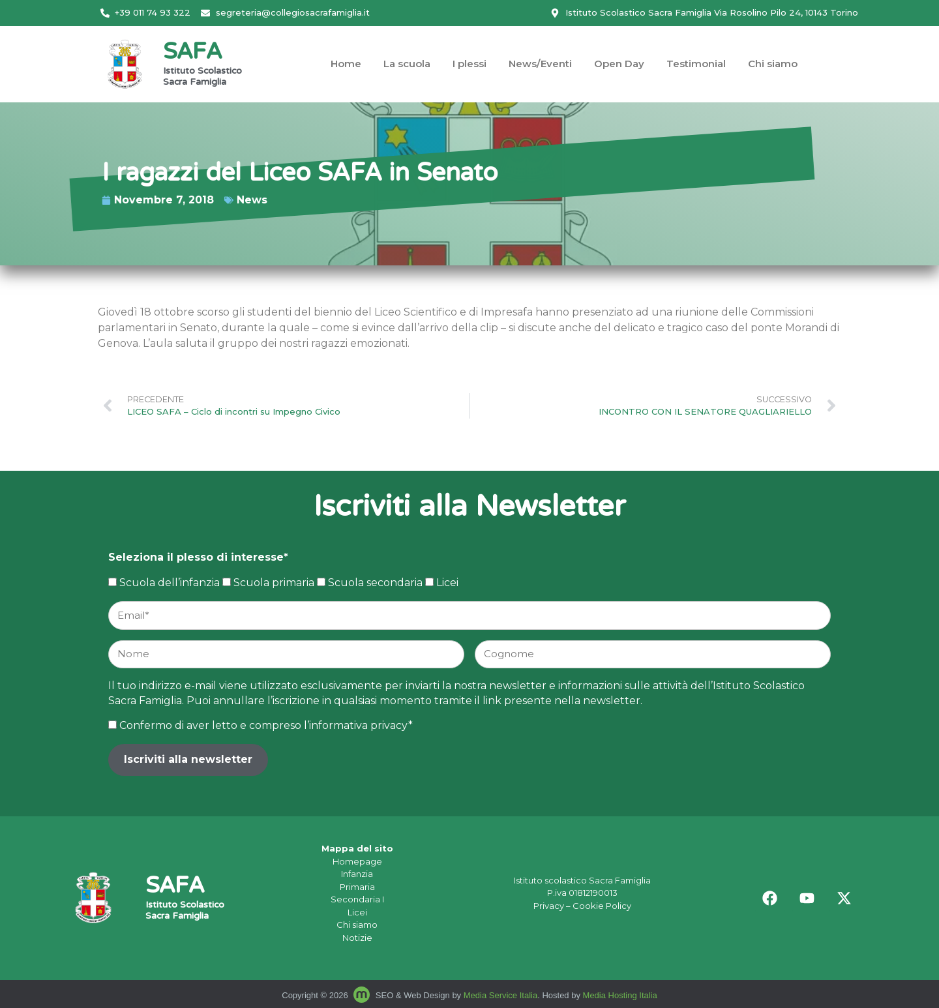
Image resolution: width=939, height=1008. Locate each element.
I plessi (469, 63)
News (81, 200)
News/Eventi (540, 63)
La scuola (406, 63)
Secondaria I (357, 899)
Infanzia (357, 873)
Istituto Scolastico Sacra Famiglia (202, 77)
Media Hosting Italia (620, 995)
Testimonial (696, 63)
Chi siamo (772, 63)
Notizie (357, 937)
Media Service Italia (500, 995)
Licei (357, 912)
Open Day (619, 63)
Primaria (357, 887)
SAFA (192, 53)
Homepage (357, 861)
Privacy (548, 905)
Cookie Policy (602, 905)
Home (346, 63)
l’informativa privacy (356, 725)
